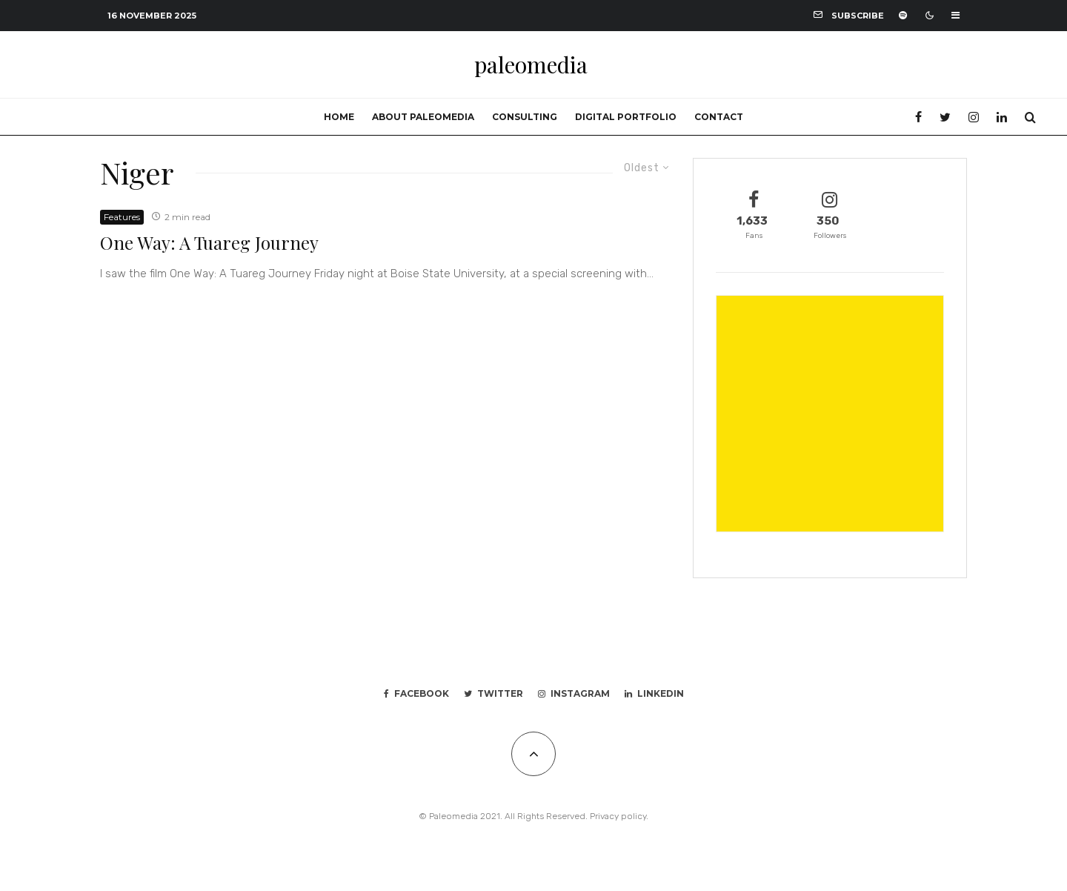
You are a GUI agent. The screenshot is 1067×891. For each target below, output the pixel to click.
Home (339, 116)
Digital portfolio (626, 116)
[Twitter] (945, 117)
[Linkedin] (1002, 117)
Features (122, 216)
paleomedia (531, 64)
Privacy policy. (619, 816)
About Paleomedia (423, 116)
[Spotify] (902, 15)
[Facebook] (918, 117)
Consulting (524, 116)
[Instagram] (974, 117)
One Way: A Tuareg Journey (209, 243)
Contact (718, 116)
